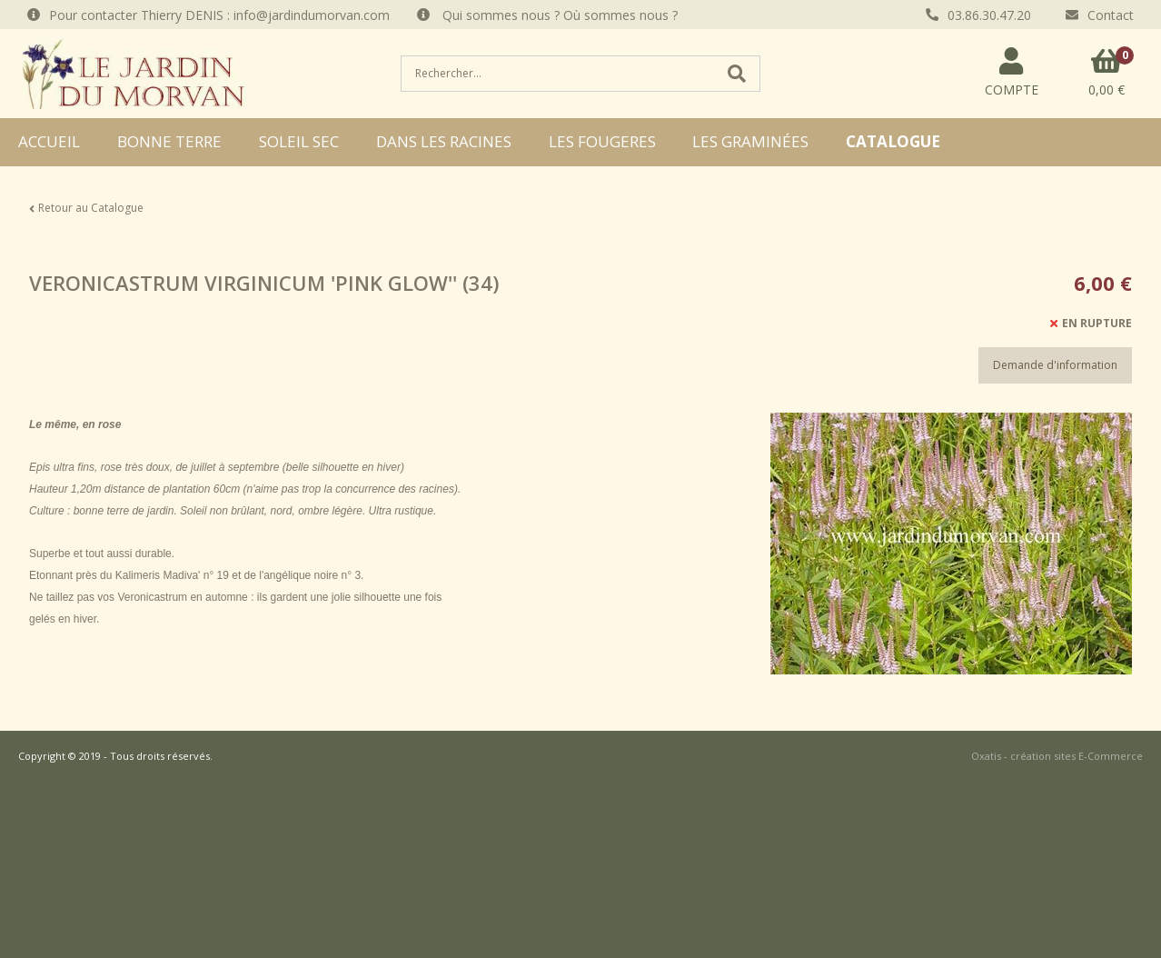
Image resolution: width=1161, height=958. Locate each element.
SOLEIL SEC (299, 141)
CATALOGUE (893, 141)
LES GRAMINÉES (750, 141)
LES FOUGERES (602, 141)
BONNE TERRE (169, 141)
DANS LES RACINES (443, 141)
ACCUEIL (49, 141)
